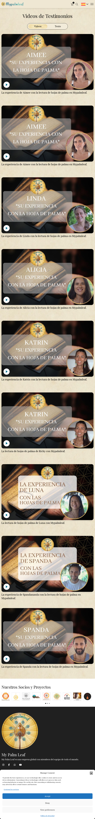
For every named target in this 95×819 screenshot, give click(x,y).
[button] (91, 773)
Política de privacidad (47, 816)
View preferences (47, 810)
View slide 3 (49, 703)
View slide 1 (45, 703)
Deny (47, 803)
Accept (47, 796)
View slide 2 (47, 703)
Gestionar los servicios (11, 789)
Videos (37, 26)
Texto (58, 26)
